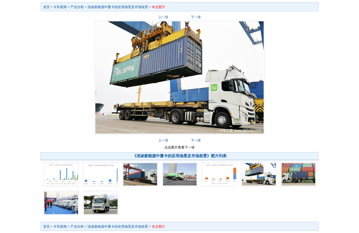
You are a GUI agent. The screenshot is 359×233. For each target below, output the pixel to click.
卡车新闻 (60, 7)
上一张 (163, 17)
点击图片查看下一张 (179, 147)
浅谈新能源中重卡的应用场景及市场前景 (118, 7)
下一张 (196, 17)
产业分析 (77, 7)
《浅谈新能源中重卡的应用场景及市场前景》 (171, 156)
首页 (46, 7)
